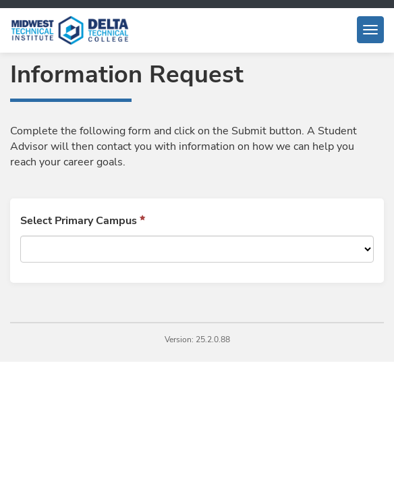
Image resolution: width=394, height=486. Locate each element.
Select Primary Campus (78, 220)
